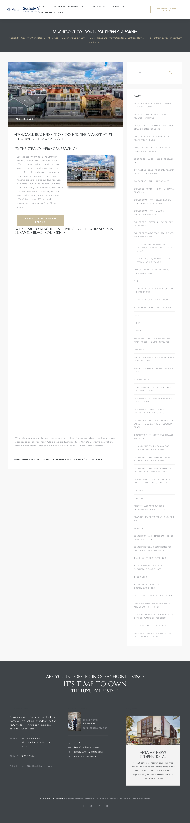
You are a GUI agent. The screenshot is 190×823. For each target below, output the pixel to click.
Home (42, 6)
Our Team (139, 498)
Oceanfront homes (61, 459)
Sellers (98, 6)
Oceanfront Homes (68, 6)
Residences (140, 528)
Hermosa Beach (43, 459)
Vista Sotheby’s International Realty (153, 596)
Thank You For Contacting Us (150, 558)
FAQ (136, 281)
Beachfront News (51, 12)
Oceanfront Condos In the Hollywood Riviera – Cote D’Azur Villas (154, 247)
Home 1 (137, 331)
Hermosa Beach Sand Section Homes (153, 307)
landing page (141, 350)
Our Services (141, 490)
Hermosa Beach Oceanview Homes (152, 300)
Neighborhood (142, 379)
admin (99, 459)
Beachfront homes (25, 459)
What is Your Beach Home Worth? (152, 626)
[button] (166, 9)
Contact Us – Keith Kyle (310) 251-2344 (152, 181)
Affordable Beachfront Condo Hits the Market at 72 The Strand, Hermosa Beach (63, 136)
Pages (118, 6)
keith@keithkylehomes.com (36, 779)
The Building (140, 577)
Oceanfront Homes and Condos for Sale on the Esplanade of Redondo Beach (153, 423)
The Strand (77, 459)
